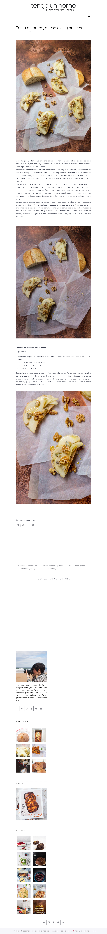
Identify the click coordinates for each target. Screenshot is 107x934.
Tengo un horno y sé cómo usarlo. (43, 931)
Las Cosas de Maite (87, 931)
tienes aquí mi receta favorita (78, 356)
